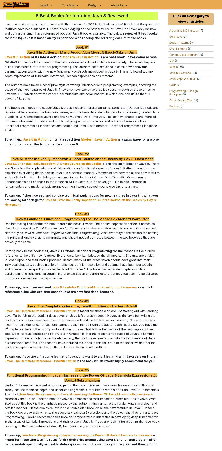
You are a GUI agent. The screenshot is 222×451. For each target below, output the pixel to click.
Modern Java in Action (80, 57)
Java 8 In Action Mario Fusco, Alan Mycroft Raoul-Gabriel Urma (82, 52)
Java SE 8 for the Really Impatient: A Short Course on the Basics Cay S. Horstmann (82, 159)
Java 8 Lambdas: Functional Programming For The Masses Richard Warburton (82, 219)
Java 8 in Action (17, 57)
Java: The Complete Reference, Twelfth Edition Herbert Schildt (82, 306)
